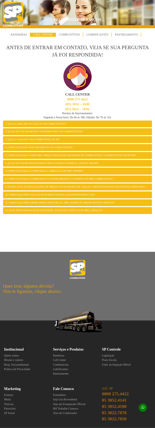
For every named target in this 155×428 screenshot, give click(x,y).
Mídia (7, 399)
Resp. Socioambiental (16, 364)
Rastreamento (126, 34)
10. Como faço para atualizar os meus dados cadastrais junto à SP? (50, 194)
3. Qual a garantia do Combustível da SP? (32, 139)
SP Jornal (9, 413)
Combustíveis (69, 34)
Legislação (108, 355)
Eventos (8, 394)
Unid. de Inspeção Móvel (116, 364)
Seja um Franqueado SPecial (69, 404)
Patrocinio (10, 408)
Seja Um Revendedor (65, 399)
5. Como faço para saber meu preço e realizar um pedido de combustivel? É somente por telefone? (70, 155)
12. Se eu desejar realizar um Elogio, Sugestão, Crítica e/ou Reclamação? (54, 210)
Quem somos (11, 355)
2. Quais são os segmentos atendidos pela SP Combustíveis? (44, 131)
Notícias (9, 404)
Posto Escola (109, 360)
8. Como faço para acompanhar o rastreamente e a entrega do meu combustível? (59, 178)
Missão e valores (13, 360)
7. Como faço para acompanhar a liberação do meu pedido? (44, 170)
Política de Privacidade (17, 369)
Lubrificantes (97, 34)
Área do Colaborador (65, 413)
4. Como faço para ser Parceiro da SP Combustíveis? (39, 147)
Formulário (59, 394)
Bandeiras (19, 34)
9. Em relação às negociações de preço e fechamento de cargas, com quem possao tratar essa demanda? (75, 186)
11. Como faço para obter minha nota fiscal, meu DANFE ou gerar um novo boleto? (59, 202)
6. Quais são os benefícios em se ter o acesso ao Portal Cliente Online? (52, 163)
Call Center (42, 34)
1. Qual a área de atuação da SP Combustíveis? (35, 123)
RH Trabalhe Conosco (65, 408)
